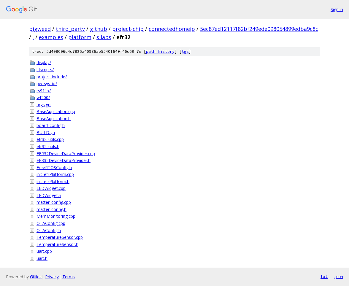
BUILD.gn (46, 132)
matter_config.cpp (54, 202)
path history (160, 51)
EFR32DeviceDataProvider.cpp (66, 153)
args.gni (44, 104)
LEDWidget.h (49, 195)
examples (51, 37)
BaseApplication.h (54, 118)
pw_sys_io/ (47, 83)
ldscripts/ (45, 69)
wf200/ (43, 97)
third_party (70, 28)
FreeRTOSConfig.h (54, 167)
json (338, 276)
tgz (185, 51)
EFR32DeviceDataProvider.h (64, 160)
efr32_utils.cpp (50, 139)
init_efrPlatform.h (53, 181)
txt (324, 276)
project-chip (128, 28)
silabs (103, 37)
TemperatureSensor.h (57, 244)
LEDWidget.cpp (51, 188)
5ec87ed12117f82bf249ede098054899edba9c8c (259, 28)
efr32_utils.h (48, 146)
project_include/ (52, 77)
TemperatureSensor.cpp (60, 237)
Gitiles (36, 276)
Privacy (52, 276)
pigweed (40, 28)
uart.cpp (44, 251)
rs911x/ (44, 90)
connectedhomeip (172, 28)
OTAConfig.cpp (51, 223)
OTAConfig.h (49, 230)
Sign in (337, 9)
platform (79, 37)
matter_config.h (51, 209)
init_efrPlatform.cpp (55, 174)
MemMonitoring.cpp (56, 216)
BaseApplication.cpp (56, 111)
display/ (44, 62)
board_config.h (51, 125)
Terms (68, 276)
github (98, 28)
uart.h (42, 258)
